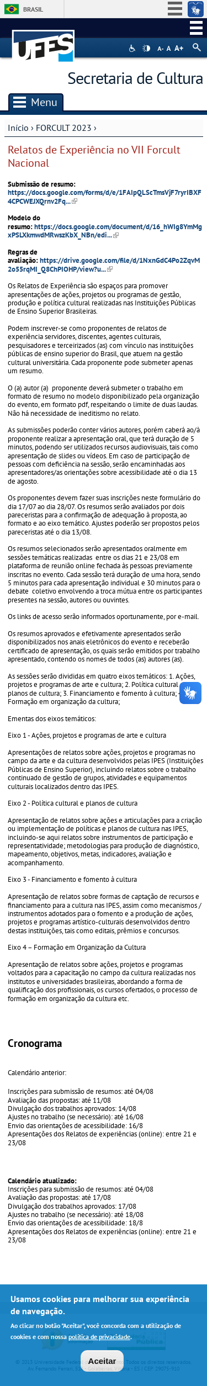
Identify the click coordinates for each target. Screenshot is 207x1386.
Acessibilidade (133, 48)
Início (18, 127)
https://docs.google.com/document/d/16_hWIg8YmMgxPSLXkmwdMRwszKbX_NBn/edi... (105, 231)
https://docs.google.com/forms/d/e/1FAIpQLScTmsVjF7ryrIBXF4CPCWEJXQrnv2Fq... (104, 196)
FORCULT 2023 (64, 127)
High (146, 48)
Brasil (33, 9)
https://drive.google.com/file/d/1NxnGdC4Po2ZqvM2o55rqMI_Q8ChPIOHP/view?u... (104, 264)
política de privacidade (99, 1337)
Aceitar (102, 1361)
